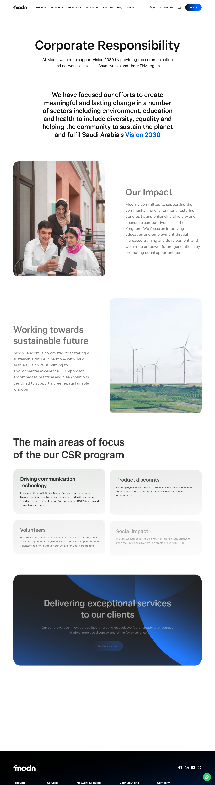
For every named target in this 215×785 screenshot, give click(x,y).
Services (57, 7)
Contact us (166, 7)
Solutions (75, 7)
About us (107, 7)
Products (41, 7)
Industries (92, 7)
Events (130, 7)
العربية (152, 7)
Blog (119, 7)
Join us (193, 7)
